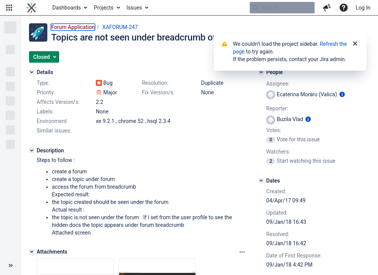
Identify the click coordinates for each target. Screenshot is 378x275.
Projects (103, 8)
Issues (134, 8)
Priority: (46, 92)
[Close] (355, 44)
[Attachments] (31, 251)
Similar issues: (54, 131)
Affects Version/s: (58, 102)
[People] (261, 72)
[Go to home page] (31, 7)
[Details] (31, 72)
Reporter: (277, 108)
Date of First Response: (293, 255)
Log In (363, 8)
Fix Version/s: (158, 92)
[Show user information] (342, 94)
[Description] (31, 150)
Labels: (45, 111)
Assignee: (277, 84)
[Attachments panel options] (242, 252)
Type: (43, 83)
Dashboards (66, 8)
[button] (9, 7)
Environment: (52, 121)
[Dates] (261, 180)
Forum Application (73, 27)
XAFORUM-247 (120, 27)
